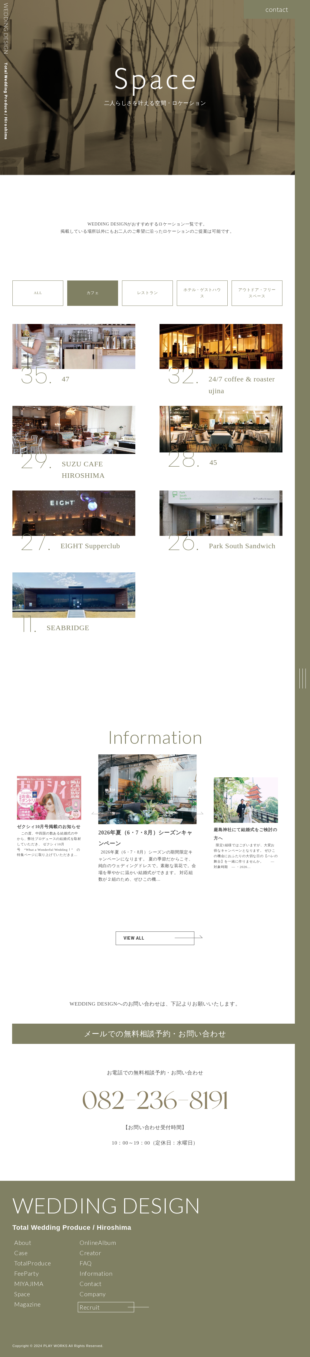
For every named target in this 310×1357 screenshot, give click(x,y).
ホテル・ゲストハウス (202, 292)
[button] (198, 813)
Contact (91, 1283)
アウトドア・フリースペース (256, 292)
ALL (38, 292)
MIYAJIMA (29, 1283)
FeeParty (26, 1273)
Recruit (90, 1307)
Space (22, 1293)
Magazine (27, 1304)
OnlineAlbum (98, 1242)
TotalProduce (32, 1263)
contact (276, 9)
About (22, 1242)
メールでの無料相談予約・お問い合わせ (155, 1034)
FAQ (86, 1263)
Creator (90, 1252)
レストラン (147, 292)
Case (21, 1252)
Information (96, 1273)
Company (93, 1293)
